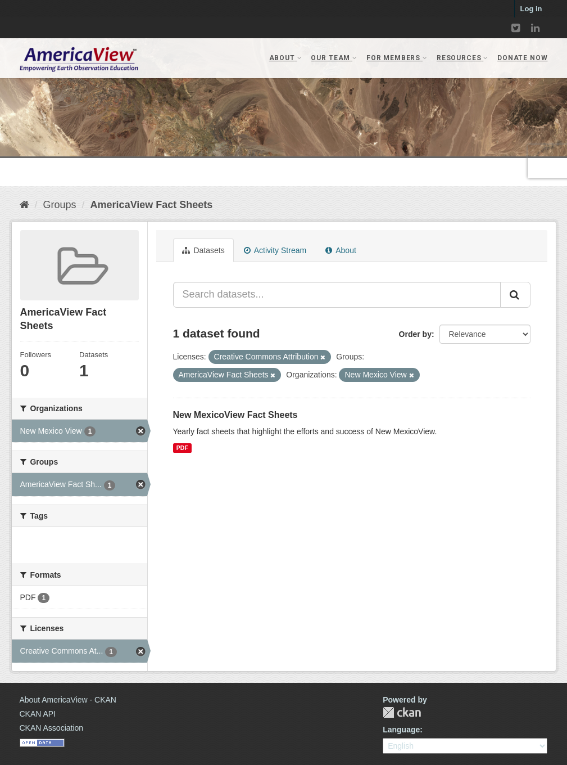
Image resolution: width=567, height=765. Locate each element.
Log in (531, 8)
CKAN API (38, 713)
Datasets (203, 250)
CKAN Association (52, 727)
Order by (415, 334)
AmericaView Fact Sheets (151, 204)
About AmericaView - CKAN (68, 699)
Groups (59, 204)
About (340, 250)
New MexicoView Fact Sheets (235, 415)
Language (401, 729)
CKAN (402, 712)
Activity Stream (275, 250)
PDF (182, 447)
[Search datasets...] (337, 295)
